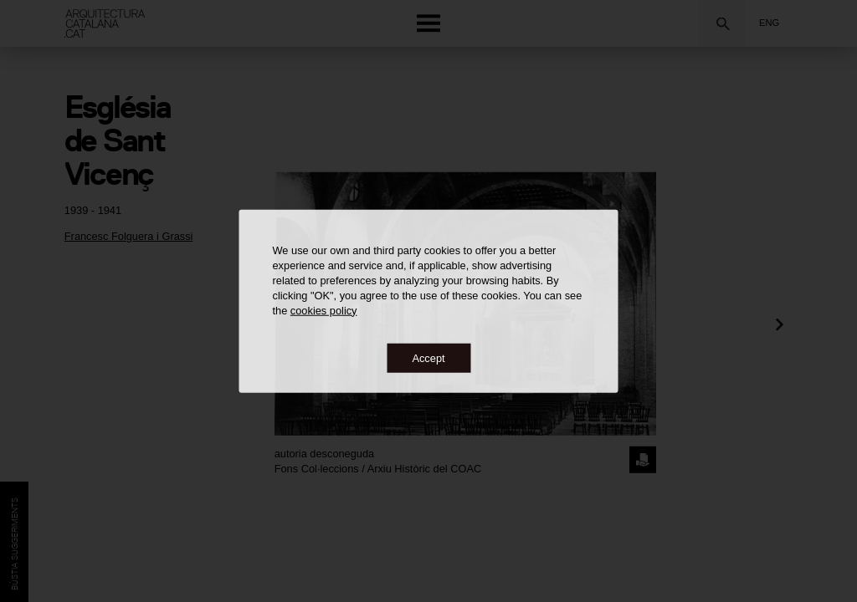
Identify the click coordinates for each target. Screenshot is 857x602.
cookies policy (323, 310)
